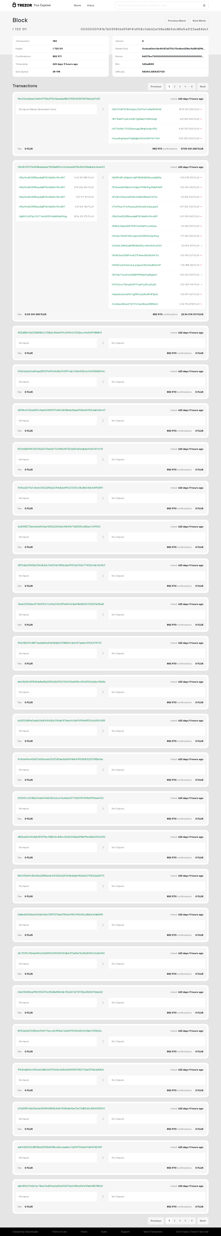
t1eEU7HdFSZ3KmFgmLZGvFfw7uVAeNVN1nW (136, 109)
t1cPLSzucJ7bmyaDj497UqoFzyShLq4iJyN (134, 284)
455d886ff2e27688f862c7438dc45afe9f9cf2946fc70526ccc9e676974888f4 (60, 332)
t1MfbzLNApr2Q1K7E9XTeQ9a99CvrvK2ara (134, 226)
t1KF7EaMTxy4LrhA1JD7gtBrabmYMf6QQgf (134, 119)
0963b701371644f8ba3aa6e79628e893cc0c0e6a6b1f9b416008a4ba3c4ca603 (61, 167)
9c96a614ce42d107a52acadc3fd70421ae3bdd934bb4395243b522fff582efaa (60, 759)
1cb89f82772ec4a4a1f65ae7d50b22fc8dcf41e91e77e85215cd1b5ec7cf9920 (59, 526)
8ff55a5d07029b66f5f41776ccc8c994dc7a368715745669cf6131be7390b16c (60, 1031)
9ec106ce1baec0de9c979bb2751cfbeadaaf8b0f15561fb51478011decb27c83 (59, 99)
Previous (156, 86)
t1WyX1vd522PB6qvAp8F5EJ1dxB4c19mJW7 (42, 177)
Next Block (199, 20)
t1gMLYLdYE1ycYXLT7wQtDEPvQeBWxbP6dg (43, 216)
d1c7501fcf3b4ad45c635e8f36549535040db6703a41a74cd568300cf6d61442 (61, 953)
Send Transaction (153, 1231)
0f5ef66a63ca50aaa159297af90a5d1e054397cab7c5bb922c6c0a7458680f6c (61, 371)
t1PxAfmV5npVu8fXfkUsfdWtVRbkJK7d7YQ (134, 197)
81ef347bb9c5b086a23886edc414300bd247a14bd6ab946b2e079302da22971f (61, 875)
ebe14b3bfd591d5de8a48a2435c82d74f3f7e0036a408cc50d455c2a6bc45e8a (61, 682)
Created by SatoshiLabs (25, 1231)
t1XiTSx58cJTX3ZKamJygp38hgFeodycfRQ (134, 128)
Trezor (83, 1231)
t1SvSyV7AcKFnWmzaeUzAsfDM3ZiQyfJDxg (135, 235)
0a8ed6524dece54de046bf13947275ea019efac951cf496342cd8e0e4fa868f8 (60, 914)
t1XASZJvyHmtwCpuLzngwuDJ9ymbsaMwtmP (136, 265)
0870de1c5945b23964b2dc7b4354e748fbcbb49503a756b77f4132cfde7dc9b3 (61, 565)
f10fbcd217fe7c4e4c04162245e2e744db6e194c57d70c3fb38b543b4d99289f (60, 488)
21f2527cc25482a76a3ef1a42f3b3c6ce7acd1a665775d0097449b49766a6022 (60, 798)
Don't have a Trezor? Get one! (192, 1231)
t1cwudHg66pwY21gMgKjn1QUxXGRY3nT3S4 (136, 138)
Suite (104, 1231)
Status (90, 5)
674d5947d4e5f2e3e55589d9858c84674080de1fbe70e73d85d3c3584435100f (61, 1108)
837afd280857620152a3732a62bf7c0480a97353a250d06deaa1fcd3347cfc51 (60, 449)
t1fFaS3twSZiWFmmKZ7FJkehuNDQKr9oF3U (135, 255)
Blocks (77, 5)
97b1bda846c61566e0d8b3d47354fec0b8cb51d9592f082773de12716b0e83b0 (61, 1069)
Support (125, 1231)
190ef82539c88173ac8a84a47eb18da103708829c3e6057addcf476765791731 (59, 643)
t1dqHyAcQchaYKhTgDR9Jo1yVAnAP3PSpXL (135, 294)
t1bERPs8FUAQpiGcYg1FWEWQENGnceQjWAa (136, 177)
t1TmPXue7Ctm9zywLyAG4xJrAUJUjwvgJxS (135, 206)
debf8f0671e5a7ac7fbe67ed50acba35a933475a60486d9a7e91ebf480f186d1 (60, 1186)
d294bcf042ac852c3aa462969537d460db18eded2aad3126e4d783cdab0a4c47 (62, 410)
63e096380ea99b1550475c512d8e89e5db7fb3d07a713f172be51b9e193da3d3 (60, 992)
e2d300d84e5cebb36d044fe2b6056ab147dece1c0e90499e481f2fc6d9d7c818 (61, 720)
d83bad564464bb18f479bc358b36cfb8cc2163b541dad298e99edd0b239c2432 (61, 837)
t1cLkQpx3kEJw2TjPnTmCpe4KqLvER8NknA (135, 304)
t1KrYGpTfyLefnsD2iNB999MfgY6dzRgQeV (134, 274)
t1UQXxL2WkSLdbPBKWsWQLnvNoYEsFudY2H (137, 245)
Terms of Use (59, 1231)
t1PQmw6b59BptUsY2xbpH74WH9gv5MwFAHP (137, 187)
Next (203, 86)
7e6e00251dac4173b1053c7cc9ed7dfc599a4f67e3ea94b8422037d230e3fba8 (61, 604)
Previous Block (177, 20)
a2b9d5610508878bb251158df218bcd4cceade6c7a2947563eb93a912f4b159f (60, 1147)
